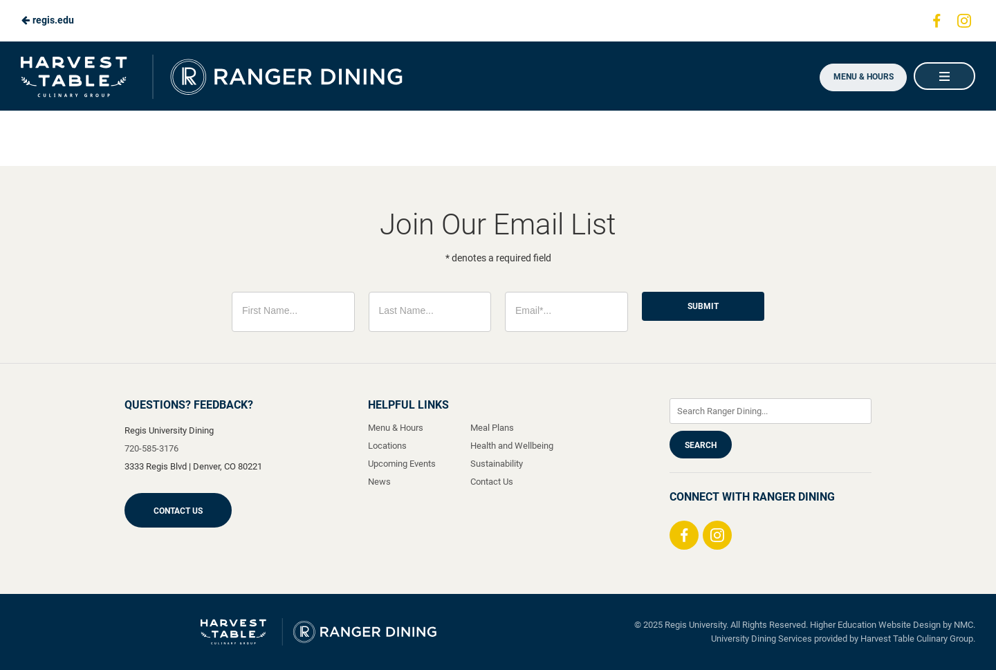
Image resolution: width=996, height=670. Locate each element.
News (379, 481)
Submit (703, 306)
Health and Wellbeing (511, 445)
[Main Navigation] (944, 76)
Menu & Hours (861, 77)
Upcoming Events (402, 463)
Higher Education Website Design (875, 625)
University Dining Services (761, 638)
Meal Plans (492, 427)
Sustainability (496, 463)
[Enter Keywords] (771, 411)
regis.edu (47, 20)
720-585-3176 (151, 448)
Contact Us (178, 511)
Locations (387, 445)
